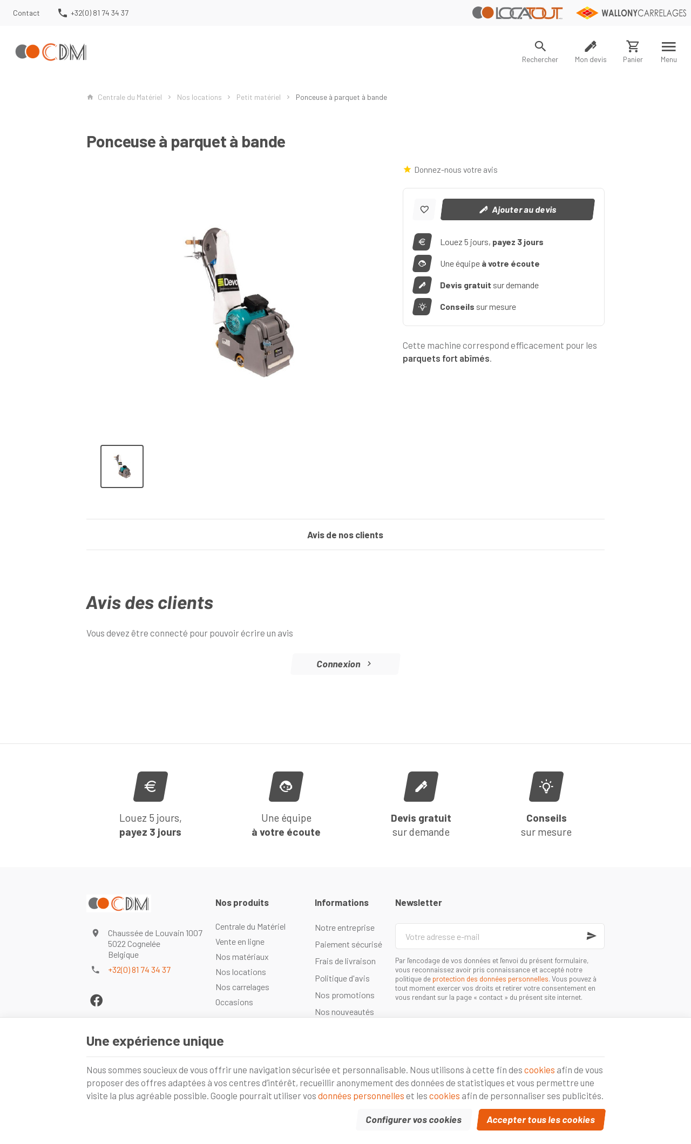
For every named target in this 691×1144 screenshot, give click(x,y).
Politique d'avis (342, 978)
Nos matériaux (242, 956)
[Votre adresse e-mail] (500, 936)
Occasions (234, 1002)
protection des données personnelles (490, 978)
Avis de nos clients (345, 534)
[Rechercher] (540, 52)
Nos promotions (345, 995)
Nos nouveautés (344, 1011)
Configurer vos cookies (414, 1119)
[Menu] (669, 52)
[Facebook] (96, 1000)
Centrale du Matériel (124, 96)
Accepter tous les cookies (541, 1119)
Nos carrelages (242, 986)
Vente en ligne (240, 941)
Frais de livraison (345, 961)
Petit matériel (258, 96)
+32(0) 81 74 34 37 (139, 969)
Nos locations (199, 96)
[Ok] (591, 936)
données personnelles (361, 1095)
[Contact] (27, 13)
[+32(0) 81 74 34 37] (92, 13)
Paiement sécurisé (348, 944)
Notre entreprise (345, 927)
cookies (539, 1069)
